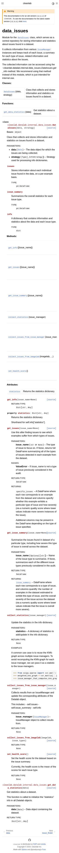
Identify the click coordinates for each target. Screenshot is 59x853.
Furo (44, 849)
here (24, 21)
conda (43, 844)
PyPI (35, 844)
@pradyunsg (36, 849)
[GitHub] (29, 840)
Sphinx (24, 849)
